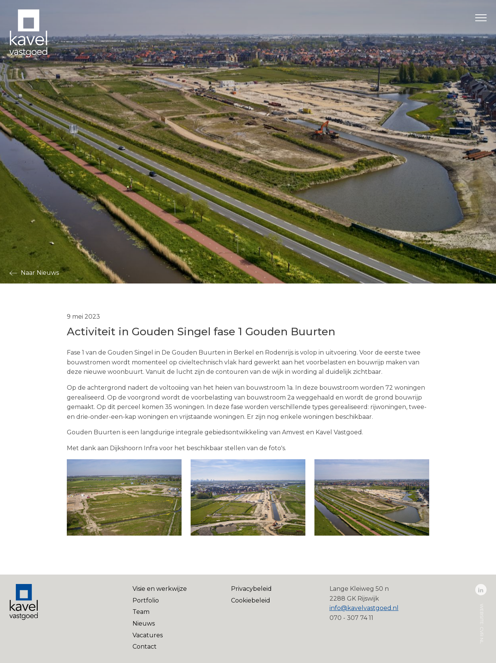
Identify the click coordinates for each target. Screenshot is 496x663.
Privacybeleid (251, 588)
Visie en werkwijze (159, 588)
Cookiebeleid (250, 600)
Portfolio (145, 600)
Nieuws (143, 623)
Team (140, 611)
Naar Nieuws (40, 272)
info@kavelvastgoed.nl (364, 608)
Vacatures (147, 635)
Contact (144, 646)
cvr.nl (482, 635)
